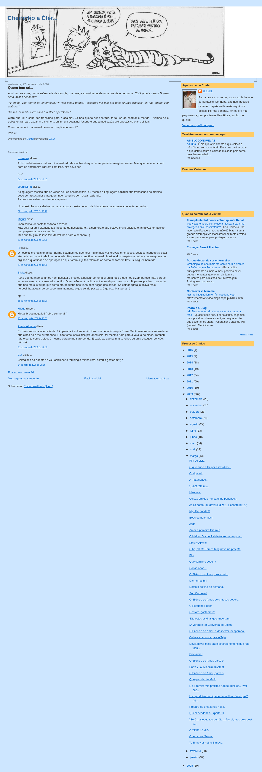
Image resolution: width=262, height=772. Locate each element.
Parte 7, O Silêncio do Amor (206, 666)
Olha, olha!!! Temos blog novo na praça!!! (215, 549)
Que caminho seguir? (202, 561)
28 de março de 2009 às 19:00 (32, 301)
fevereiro (196, 751)
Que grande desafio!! (202, 679)
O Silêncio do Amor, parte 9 (206, 660)
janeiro (194, 757)
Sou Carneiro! (198, 593)
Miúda (21, 308)
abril (193, 449)
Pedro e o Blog (197, 308)
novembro (196, 405)
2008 (190, 765)
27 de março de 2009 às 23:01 (32, 179)
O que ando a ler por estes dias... (210, 467)
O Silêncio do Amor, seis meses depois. (214, 599)
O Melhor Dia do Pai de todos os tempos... (215, 536)
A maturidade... (198, 479)
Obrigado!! (196, 473)
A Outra (191, 144)
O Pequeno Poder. (200, 605)
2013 (190, 369)
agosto (194, 424)
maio (193, 443)
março (194, 456)
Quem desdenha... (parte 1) (206, 713)
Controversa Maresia (201, 291)
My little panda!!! (199, 511)
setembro (196, 418)
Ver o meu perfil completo (198, 125)
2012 (190, 375)
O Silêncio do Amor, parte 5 (206, 673)
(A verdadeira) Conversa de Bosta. (210, 624)
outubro (195, 411)
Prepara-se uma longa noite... (207, 706)
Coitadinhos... (198, 568)
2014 (190, 362)
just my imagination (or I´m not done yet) (211, 294)
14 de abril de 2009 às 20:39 (31, 365)
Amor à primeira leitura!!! (204, 530)
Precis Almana (27, 326)
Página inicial (92, 378)
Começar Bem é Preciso (203, 247)
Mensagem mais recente (23, 378)
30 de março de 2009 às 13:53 (32, 318)
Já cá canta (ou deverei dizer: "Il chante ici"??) (218, 504)
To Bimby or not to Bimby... (206, 742)
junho (194, 437)
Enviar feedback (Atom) (38, 386)
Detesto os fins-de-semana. (206, 586)
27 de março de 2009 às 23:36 (32, 240)
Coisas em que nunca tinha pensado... (213, 498)
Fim (191, 555)
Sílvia (21, 272)
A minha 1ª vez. (199, 729)
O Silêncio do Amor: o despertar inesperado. (217, 631)
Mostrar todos (246, 334)
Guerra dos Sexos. (201, 736)
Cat (20, 354)
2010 (190, 387)
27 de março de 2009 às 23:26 (32, 211)
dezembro (196, 399)
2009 (190, 394)
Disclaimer (196, 654)
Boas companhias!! (201, 517)
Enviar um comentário (21, 372)
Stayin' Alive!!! (198, 542)
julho (193, 430)
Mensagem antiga (157, 378)
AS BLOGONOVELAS (201, 140)
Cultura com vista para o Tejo (207, 637)
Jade (192, 523)
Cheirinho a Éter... (32, 18)
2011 (190, 381)
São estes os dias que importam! (209, 618)
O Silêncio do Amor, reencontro (208, 574)
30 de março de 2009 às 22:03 (32, 347)
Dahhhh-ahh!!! (198, 580)
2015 (190, 356)
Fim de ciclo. (197, 460)
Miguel (22, 219)
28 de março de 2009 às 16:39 (32, 265)
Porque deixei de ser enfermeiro (208, 260)
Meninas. (195, 492)
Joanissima (25, 186)
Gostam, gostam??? (202, 612)
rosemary (23, 158)
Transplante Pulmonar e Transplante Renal (215, 220)
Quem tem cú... (199, 485)
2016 (190, 350)
